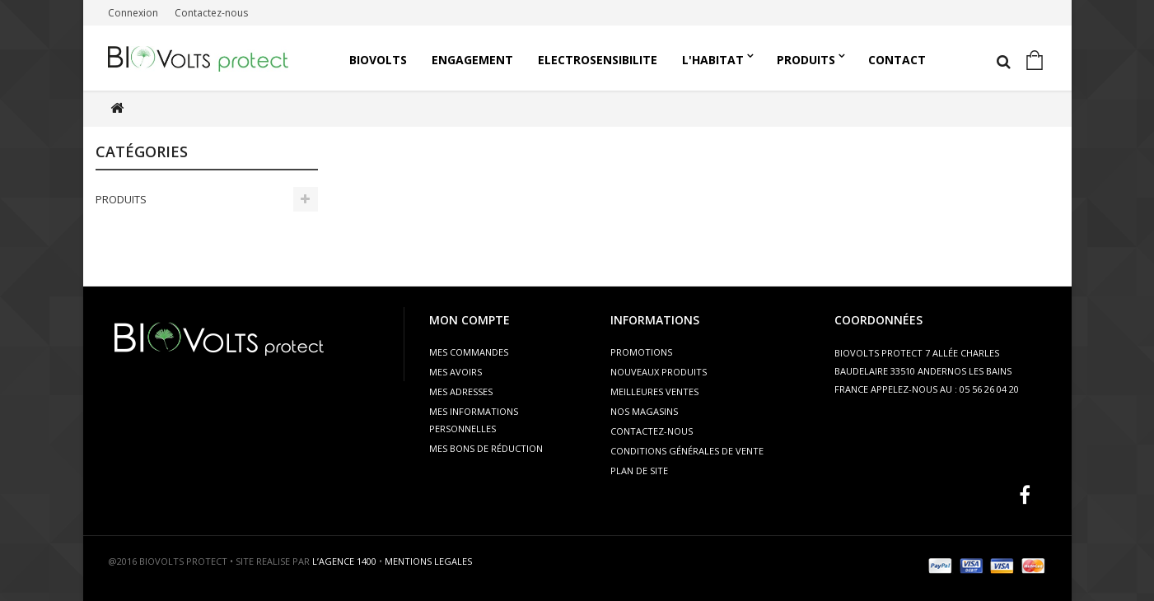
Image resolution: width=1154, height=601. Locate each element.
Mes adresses (461, 391)
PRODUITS (806, 60)
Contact (897, 60)
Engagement (472, 60)
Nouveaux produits (658, 372)
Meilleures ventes (654, 391)
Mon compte (469, 320)
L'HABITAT (713, 60)
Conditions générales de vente (687, 451)
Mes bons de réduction (486, 448)
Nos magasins (644, 411)
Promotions (641, 352)
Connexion (133, 13)
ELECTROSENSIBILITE (597, 60)
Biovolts (378, 60)
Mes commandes (468, 352)
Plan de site (639, 470)
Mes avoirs (455, 372)
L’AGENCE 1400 (344, 561)
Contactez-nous (211, 13)
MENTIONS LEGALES (428, 561)
